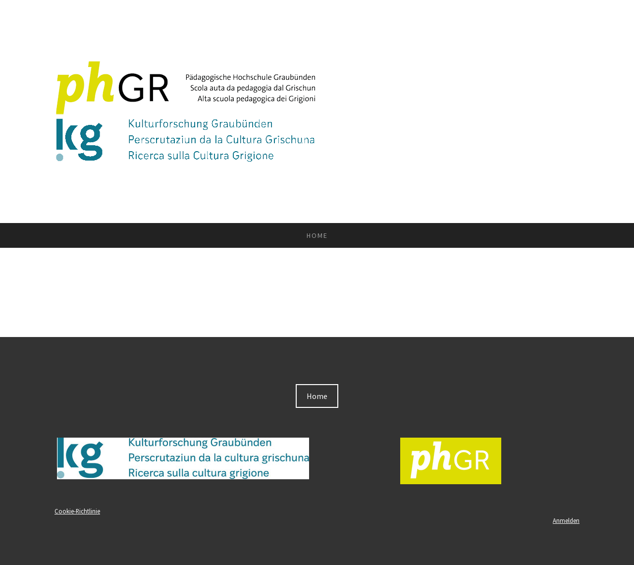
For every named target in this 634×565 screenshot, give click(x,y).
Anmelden (566, 520)
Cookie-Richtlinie (77, 511)
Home (317, 235)
